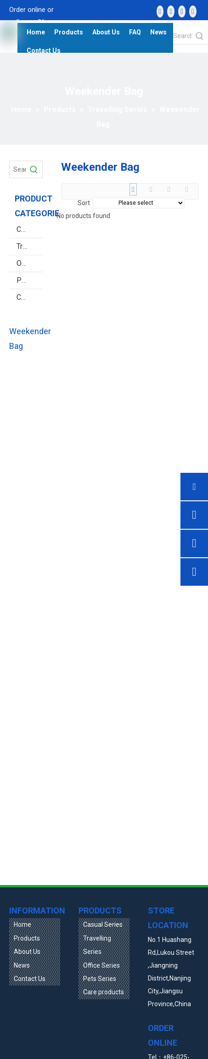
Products (27, 938)
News (22, 965)
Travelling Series (30, 246)
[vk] (193, 11)
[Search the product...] (182, 36)
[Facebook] (160, 11)
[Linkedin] (170, 11)
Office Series (30, 263)
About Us (27, 951)
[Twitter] (182, 11)
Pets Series (30, 280)
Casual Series (30, 229)
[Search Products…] (18, 169)
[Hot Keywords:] (199, 36)
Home (22, 924)
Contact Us (29, 978)
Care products (30, 297)
